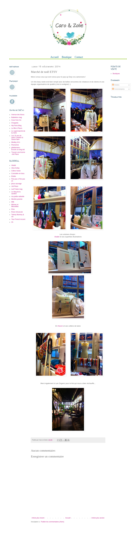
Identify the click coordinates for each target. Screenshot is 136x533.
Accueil (54, 57)
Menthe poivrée (16, 199)
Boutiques (116, 74)
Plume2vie (15, 145)
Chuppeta (14, 123)
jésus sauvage (16, 184)
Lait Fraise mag (16, 189)
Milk (12, 202)
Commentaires (118, 89)
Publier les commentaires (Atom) (52, 522)
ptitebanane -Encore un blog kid (18, 148)
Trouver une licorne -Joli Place (18, 153)
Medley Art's (15, 142)
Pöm (13, 209)
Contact (79, 57)
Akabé (57, 237)
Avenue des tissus (17, 115)
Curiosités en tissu (17, 173)
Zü (12, 222)
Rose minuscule (17, 212)
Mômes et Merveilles (15, 205)
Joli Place (14, 186)
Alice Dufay (15, 168)
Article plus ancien (97, 518)
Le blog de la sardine (16, 193)
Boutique (66, 57)
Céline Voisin (16, 171)
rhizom (60, 326)
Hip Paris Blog (16, 125)
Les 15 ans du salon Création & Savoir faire (17, 137)
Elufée (13, 176)
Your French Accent (18, 219)
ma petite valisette (17, 196)
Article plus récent (38, 518)
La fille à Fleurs (16, 128)
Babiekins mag (16, 117)
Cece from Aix (16, 120)
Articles (115, 85)
